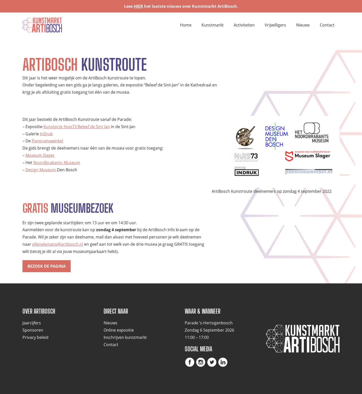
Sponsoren (32, 330)
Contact (327, 25)
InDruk (46, 134)
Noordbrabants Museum (56, 162)
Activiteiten (244, 25)
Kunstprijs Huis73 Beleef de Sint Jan (76, 126)
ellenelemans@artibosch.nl (57, 244)
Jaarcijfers (31, 323)
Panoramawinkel (47, 141)
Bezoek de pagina (46, 266)
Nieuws (303, 25)
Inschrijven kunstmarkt (125, 337)
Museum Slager (40, 155)
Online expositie (119, 330)
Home (185, 25)
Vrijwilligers (275, 25)
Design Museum (41, 170)
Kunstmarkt (212, 25)
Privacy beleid (35, 337)
